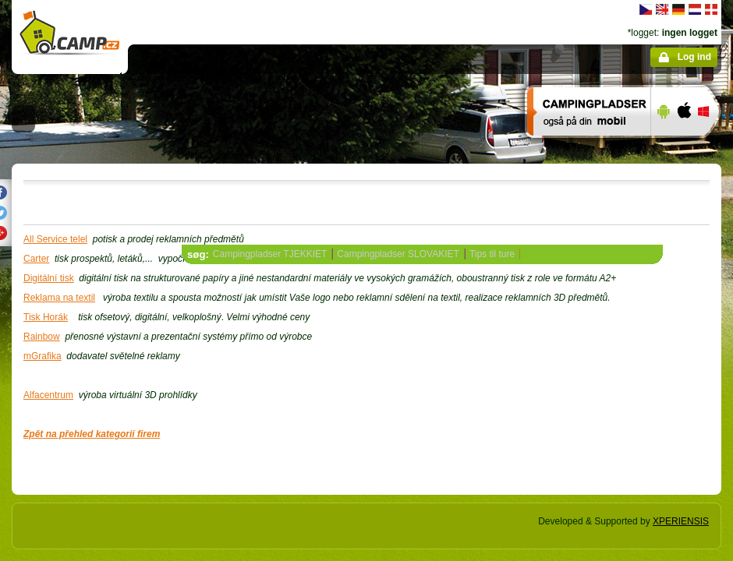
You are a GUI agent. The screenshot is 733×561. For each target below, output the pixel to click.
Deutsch (678, 9)
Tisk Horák (45, 317)
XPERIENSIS (681, 521)
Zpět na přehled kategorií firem (91, 434)
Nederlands (695, 9)
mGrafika (42, 356)
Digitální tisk (48, 278)
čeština (645, 9)
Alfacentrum (48, 395)
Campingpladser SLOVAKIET (398, 254)
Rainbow (41, 336)
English (662, 9)
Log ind (694, 56)
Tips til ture (492, 254)
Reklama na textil (59, 297)
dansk (711, 9)
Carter (36, 258)
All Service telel (55, 239)
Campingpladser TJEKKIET (270, 254)
